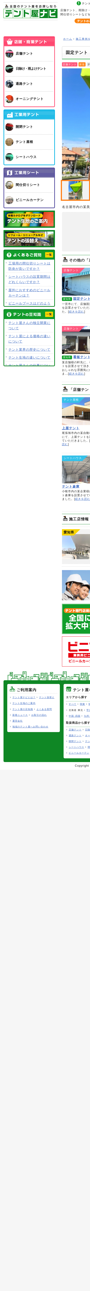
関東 (82, 704)
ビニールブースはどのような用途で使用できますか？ (29, 305)
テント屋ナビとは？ (24, 697)
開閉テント (75, 741)
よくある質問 (44, 709)
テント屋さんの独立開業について (29, 325)
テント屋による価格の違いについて (29, 338)
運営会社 (17, 721)
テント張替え (46, 697)
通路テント (75, 735)
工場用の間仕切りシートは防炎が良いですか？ (29, 266)
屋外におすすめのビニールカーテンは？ (29, 292)
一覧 (49, 254)
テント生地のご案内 (24, 703)
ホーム (20, 27)
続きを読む (76, 311)
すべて (72, 704)
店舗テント (75, 729)
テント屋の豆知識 (22, 709)
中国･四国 (74, 716)
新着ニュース (20, 715)
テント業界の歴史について (29, 349)
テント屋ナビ (31, 11)
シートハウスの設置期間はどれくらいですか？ (29, 279)
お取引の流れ (39, 715)
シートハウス (76, 747)
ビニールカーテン (79, 753)
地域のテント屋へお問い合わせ (30, 726)
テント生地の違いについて (29, 357)
